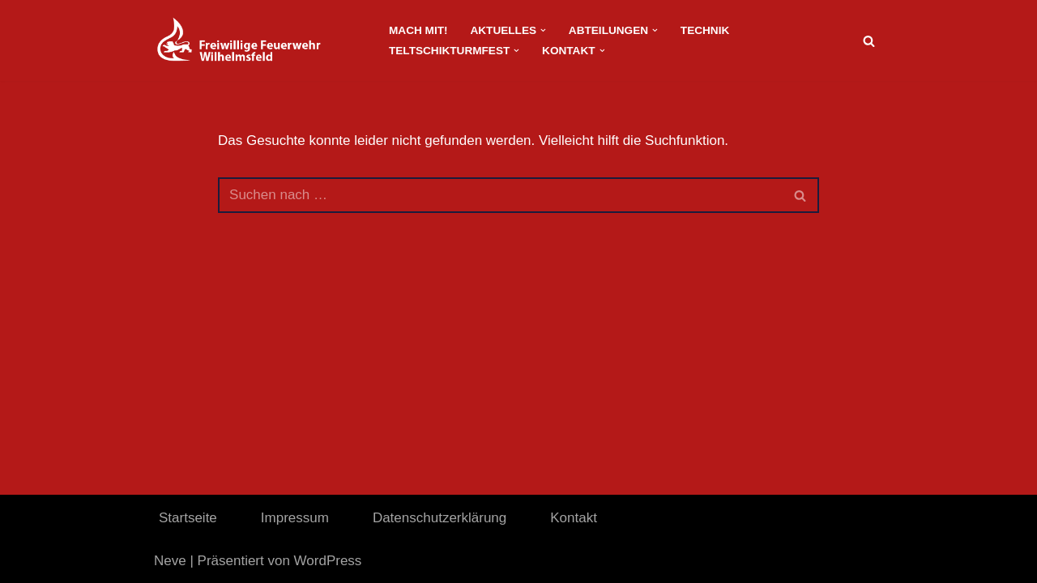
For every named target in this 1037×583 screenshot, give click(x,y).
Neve (170, 560)
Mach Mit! (418, 30)
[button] (543, 30)
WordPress (328, 560)
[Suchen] (869, 41)
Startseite (188, 518)
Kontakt (573, 518)
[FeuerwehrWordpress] (257, 40)
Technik (705, 30)
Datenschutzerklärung (439, 518)
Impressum (295, 518)
